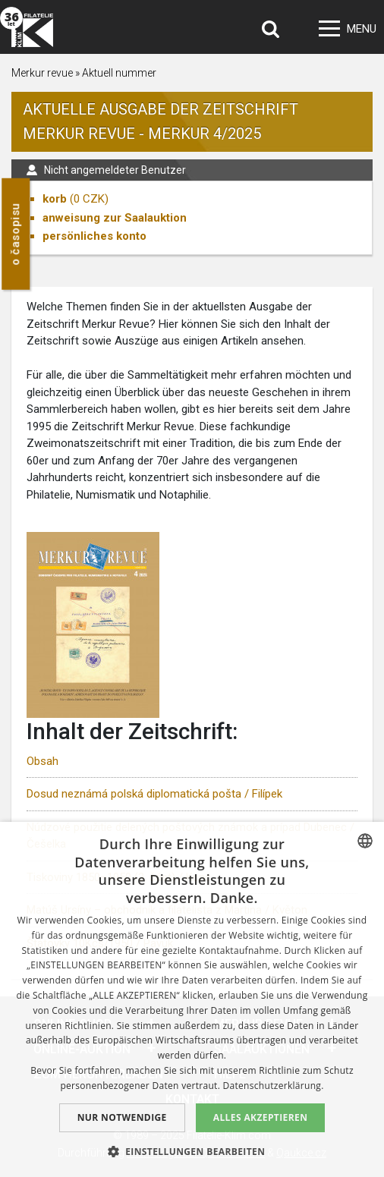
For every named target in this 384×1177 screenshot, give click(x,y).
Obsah (42, 761)
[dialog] (192, 999)
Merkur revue (42, 73)
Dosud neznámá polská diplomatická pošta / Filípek (154, 794)
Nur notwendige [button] (122, 1117)
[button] (192, 1151)
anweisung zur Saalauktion (114, 218)
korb (54, 199)
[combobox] (365, 840)
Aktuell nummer (119, 73)
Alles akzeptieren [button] (260, 1117)
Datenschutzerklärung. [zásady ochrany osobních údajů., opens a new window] (273, 1085)
